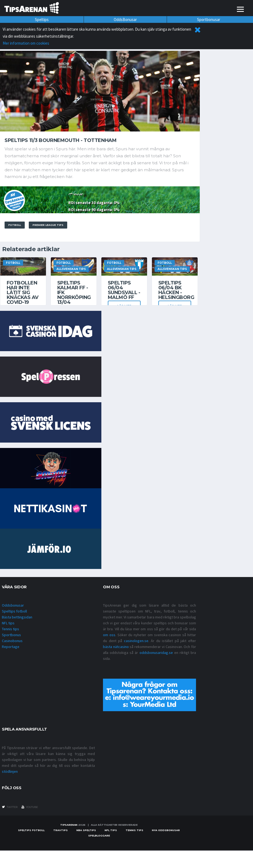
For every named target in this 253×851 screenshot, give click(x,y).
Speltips (42, 19)
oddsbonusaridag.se (156, 653)
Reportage (10, 647)
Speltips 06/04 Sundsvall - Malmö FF (124, 290)
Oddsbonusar (13, 605)
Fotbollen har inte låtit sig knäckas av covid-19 (22, 293)
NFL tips (8, 623)
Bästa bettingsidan (17, 617)
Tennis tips (10, 629)
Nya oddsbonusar (166, 830)
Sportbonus (11, 635)
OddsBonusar (125, 19)
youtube (30, 807)
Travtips (60, 830)
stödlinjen (10, 772)
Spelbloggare (99, 836)
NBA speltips (86, 830)
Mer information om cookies (26, 43)
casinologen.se (136, 641)
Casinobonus (12, 641)
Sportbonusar (208, 19)
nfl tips (111, 830)
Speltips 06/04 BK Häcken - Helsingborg (176, 290)
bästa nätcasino (116, 647)
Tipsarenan (68, 825)
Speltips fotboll (14, 611)
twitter (9, 807)
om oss (109, 635)
